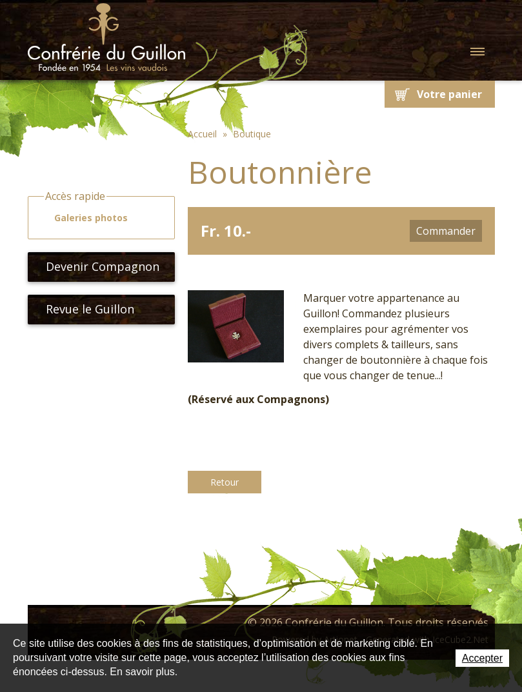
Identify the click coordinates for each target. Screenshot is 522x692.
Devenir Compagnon (97, 266)
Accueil (202, 134)
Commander (446, 231)
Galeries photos (85, 218)
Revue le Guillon (84, 309)
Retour (224, 482)
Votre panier (449, 94)
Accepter (482, 658)
